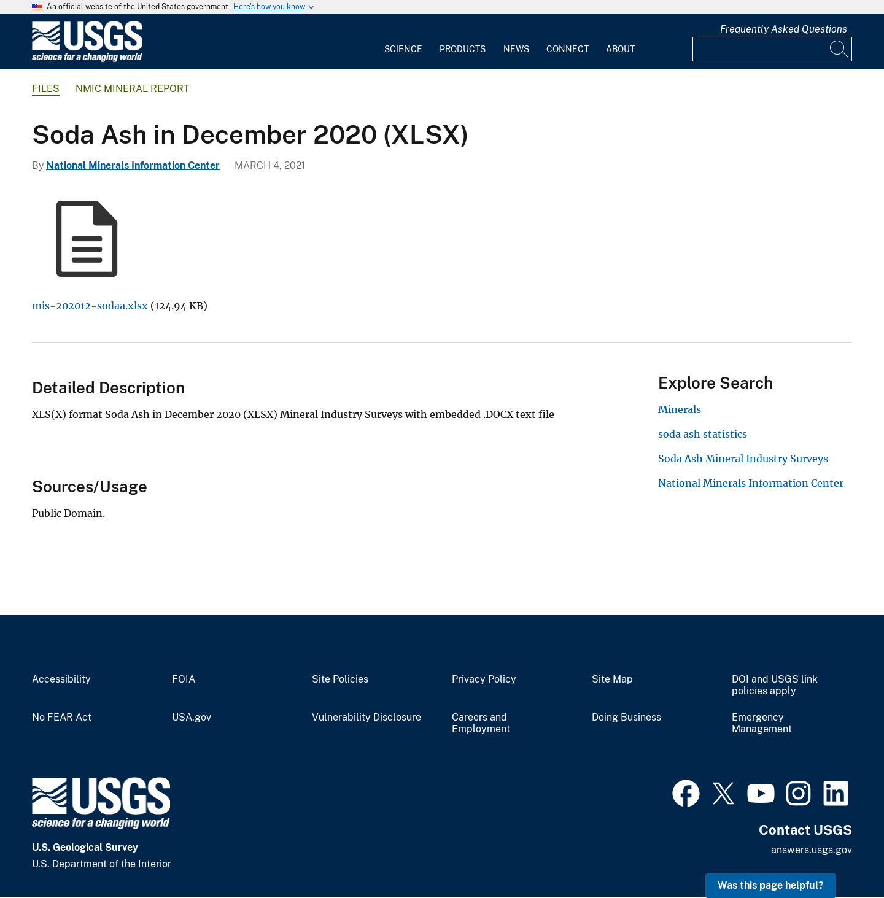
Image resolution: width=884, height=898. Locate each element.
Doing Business (626, 717)
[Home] (87, 59)
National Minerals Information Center (133, 165)
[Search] (840, 49)
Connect (567, 49)
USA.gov (191, 717)
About (620, 49)
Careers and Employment (481, 723)
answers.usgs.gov (811, 850)
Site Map (612, 679)
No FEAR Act (61, 717)
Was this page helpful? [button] (771, 885)
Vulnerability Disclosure (366, 717)
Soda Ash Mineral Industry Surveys (743, 458)
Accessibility (61, 679)
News (516, 49)
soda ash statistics (702, 434)
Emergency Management (762, 723)
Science (403, 49)
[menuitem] (403, 42)
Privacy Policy (484, 679)
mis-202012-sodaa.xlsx (90, 306)
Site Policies (340, 679)
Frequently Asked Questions (783, 29)
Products (463, 49)
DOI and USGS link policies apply (775, 685)
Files (46, 89)
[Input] (772, 49)
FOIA (183, 679)
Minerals (679, 409)
